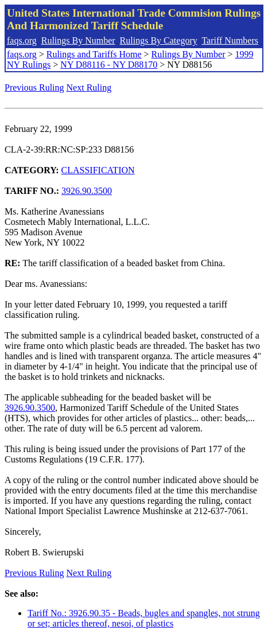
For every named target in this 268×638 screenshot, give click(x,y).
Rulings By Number (78, 40)
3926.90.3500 (86, 191)
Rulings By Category (158, 40)
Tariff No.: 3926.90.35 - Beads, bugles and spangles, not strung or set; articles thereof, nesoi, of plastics (144, 618)
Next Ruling (89, 87)
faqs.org (22, 40)
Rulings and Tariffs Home (94, 54)
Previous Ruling (34, 87)
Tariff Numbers (229, 40)
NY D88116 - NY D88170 (108, 64)
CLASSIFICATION (98, 170)
